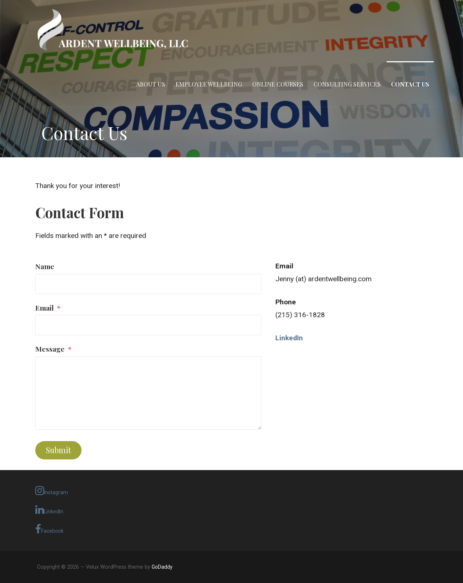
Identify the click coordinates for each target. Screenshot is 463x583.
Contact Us (410, 84)
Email (48, 307)
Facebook (49, 529)
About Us (150, 84)
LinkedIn (49, 510)
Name (44, 266)
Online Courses (277, 84)
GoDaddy (162, 567)
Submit (58, 450)
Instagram (51, 490)
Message (53, 348)
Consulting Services (347, 84)
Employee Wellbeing (209, 84)
